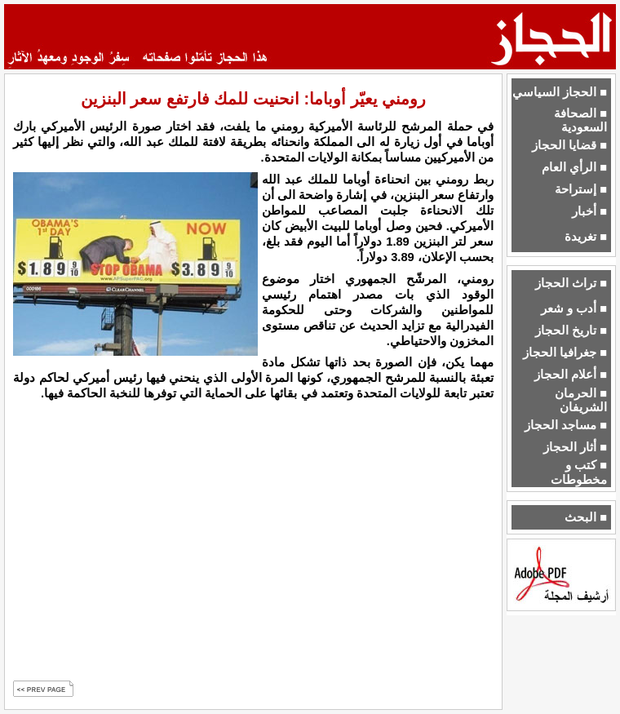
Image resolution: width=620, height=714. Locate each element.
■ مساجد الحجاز (566, 425)
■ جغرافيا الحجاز (565, 352)
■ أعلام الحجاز (570, 374)
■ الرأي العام (574, 167)
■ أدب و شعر (574, 308)
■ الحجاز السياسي (559, 92)
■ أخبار (589, 211)
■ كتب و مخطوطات (579, 472)
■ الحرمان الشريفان (581, 400)
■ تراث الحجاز (571, 283)
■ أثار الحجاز (575, 447)
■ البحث (586, 517)
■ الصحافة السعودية (580, 120)
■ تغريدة (586, 236)
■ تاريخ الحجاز (571, 330)
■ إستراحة (581, 189)
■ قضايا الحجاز (569, 145)
